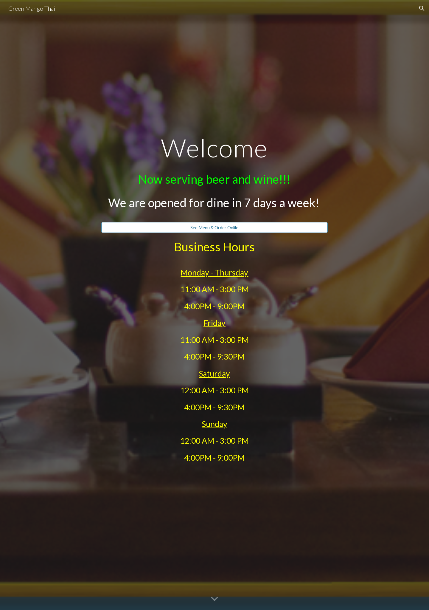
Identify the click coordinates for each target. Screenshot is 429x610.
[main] (214, 176)
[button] (422, 8)
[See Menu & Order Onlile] (214, 227)
